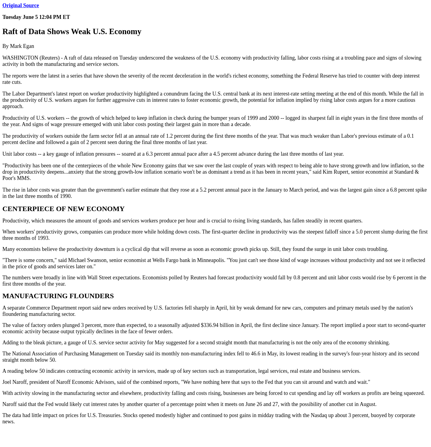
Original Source (20, 5)
